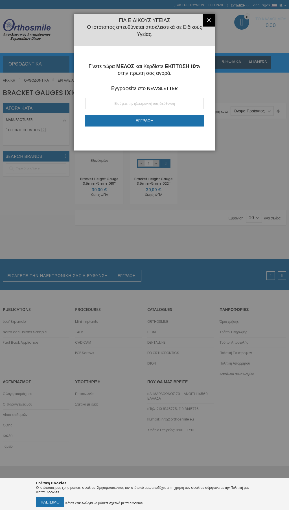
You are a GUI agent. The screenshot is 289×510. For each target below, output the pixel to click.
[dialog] (144, 255)
